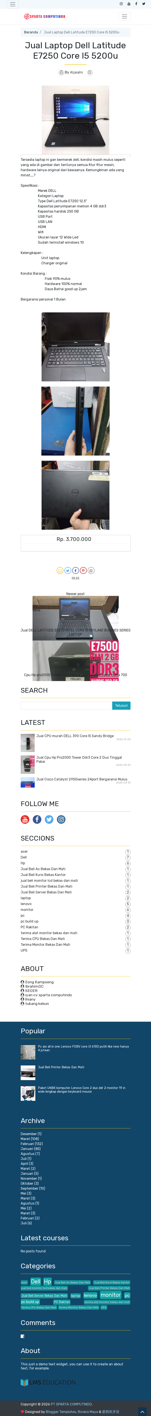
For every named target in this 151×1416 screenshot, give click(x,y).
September (29, 1188)
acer (24, 851)
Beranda (31, 32)
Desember (29, 1134)
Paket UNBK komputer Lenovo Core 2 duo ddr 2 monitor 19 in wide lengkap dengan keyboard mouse (81, 1089)
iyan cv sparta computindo (48, 995)
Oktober (27, 1183)
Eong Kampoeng (39, 982)
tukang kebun (37, 1003)
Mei (23, 1193)
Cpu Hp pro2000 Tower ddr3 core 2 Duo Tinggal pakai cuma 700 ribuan (75, 677)
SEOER (31, 990)
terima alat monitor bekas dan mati (49, 933)
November (29, 1178)
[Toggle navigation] (13, 4)
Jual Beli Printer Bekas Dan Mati (46, 886)
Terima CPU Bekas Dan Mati (43, 939)
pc (23, 915)
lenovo (26, 904)
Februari (27, 1144)
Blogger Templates (61, 1412)
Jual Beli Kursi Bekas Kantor (43, 875)
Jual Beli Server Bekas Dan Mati (46, 892)
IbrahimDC (34, 986)
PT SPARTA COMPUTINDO (71, 1404)
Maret (25, 1139)
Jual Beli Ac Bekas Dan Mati (43, 869)
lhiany (30, 999)
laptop (26, 898)
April (24, 1164)
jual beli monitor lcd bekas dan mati (49, 881)
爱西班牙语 (110, 1412)
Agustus (27, 1154)
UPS (24, 950)
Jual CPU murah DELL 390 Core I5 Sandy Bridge (75, 736)
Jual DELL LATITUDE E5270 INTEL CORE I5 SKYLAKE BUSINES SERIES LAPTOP (76, 632)
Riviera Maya (88, 1412)
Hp (23, 863)
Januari (27, 1149)
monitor (27, 910)
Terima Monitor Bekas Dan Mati (45, 945)
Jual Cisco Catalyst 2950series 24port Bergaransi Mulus (81, 779)
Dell (24, 857)
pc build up (29, 921)
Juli (24, 1159)
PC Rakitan (29, 927)
